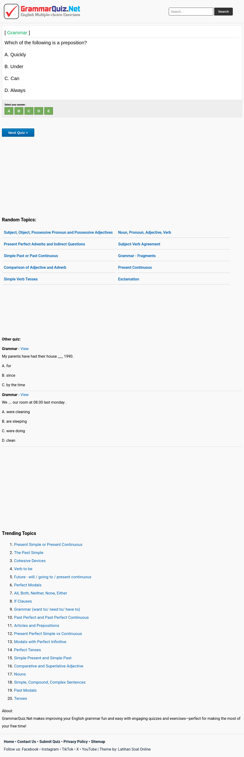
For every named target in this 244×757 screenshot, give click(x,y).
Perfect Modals (27, 585)
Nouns (20, 674)
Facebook (30, 749)
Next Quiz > (18, 133)
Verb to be (23, 568)
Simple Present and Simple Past (42, 657)
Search (223, 11)
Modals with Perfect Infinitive (40, 641)
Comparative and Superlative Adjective (48, 666)
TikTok (67, 749)
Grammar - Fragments (137, 256)
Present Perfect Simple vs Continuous (48, 633)
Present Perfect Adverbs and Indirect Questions (44, 244)
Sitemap (98, 741)
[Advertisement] (122, 175)
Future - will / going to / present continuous (52, 576)
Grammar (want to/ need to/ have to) (47, 609)
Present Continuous (135, 267)
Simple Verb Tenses (21, 279)
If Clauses (23, 601)
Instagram (50, 749)
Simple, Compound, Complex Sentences (50, 682)
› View (23, 348)
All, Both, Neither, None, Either (40, 593)
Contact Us (26, 741)
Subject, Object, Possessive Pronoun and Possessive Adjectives (58, 232)
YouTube (89, 749)
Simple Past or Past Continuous (31, 256)
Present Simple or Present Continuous (48, 544)
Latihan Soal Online (134, 749)
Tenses (20, 698)
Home (9, 741)
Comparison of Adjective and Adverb (35, 267)
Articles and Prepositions (36, 625)
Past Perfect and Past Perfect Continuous (51, 617)
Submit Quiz (49, 741)
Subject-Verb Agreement (139, 244)
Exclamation (128, 279)
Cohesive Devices (30, 560)
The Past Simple (28, 552)
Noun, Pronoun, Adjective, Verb (144, 232)
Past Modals (25, 690)
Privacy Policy (76, 741)
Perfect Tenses (27, 649)
